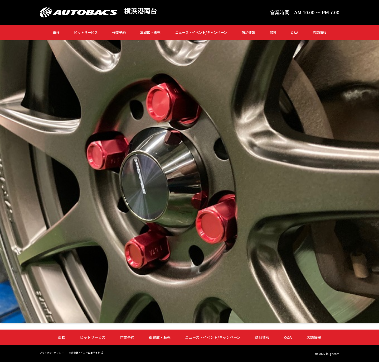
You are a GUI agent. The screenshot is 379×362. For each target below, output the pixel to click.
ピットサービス (86, 32)
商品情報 (248, 32)
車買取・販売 (150, 32)
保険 (273, 32)
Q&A (294, 32)
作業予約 (119, 32)
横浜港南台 (142, 11)
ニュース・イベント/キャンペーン (201, 32)
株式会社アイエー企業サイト (92, 352)
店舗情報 (319, 32)
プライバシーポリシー (54, 352)
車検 (56, 32)
